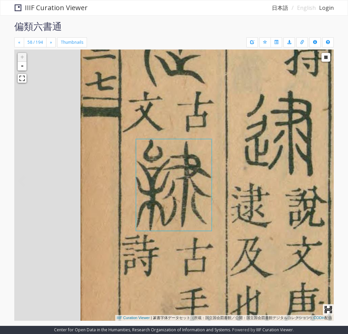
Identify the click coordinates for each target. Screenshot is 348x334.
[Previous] (19, 42)
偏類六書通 (38, 26)
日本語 (280, 8)
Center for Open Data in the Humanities (92, 330)
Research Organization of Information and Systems (181, 330)
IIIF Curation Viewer (51, 7)
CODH (319, 318)
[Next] (51, 42)
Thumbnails (72, 42)
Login (326, 8)
